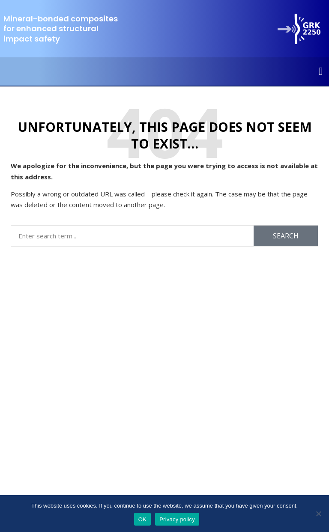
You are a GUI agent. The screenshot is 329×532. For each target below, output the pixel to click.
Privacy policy (177, 519)
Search (286, 236)
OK (142, 519)
